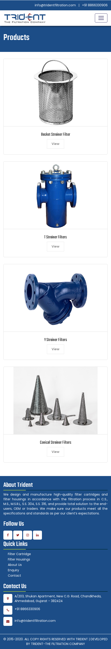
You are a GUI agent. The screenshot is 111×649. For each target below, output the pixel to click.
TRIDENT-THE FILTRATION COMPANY (58, 644)
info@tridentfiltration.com (55, 5)
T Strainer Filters (55, 237)
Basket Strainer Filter (55, 134)
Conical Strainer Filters (55, 442)
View (55, 144)
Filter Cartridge (19, 554)
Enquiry (13, 570)
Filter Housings (19, 559)
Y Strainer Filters (55, 340)
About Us (15, 565)
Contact (14, 575)
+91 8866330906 (95, 5)
